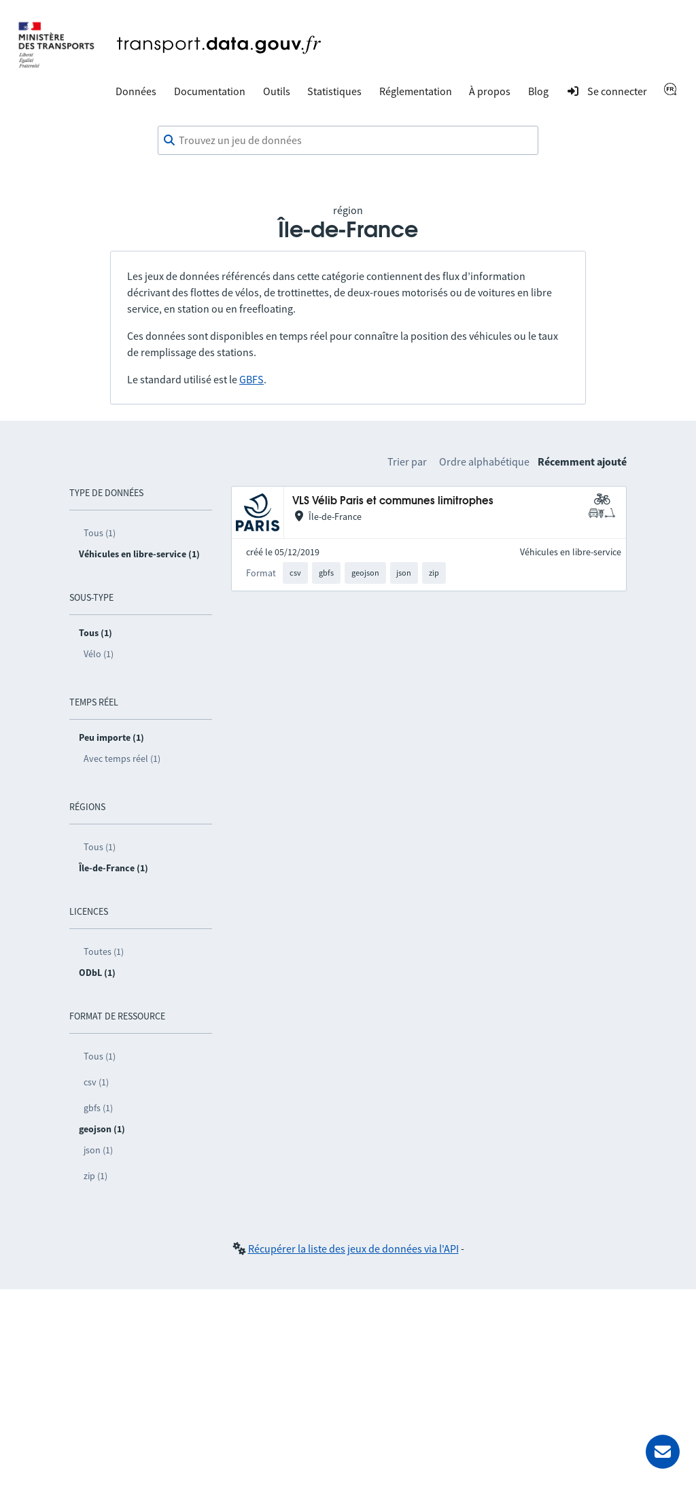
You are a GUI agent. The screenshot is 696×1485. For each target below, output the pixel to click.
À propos (489, 91)
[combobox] (348, 141)
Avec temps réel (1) (122, 758)
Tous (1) (100, 533)
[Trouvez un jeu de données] (348, 141)
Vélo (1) (99, 654)
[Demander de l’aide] (663, 1452)
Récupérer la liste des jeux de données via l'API (353, 1248)
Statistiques (334, 91)
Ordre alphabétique (484, 461)
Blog (538, 91)
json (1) (98, 1150)
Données (136, 91)
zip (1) (95, 1176)
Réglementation (415, 91)
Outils (276, 91)
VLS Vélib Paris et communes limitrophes (392, 501)
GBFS (251, 379)
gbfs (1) (98, 1108)
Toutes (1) (104, 951)
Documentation (209, 91)
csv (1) (96, 1082)
